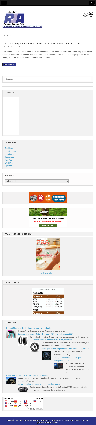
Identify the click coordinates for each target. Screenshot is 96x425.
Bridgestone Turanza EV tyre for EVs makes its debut (27, 375)
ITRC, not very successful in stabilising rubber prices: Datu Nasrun (41, 43)
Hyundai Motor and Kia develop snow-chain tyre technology (29, 328)
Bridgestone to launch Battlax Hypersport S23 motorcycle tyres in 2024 (45, 334)
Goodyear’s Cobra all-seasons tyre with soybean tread (51, 340)
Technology (9, 157)
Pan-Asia (8, 160)
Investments (9, 154)
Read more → (9, 64)
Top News (9, 148)
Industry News (10, 151)
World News (9, 163)
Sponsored (9, 166)
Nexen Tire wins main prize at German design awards (39, 384)
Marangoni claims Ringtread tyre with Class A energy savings (65, 349)
